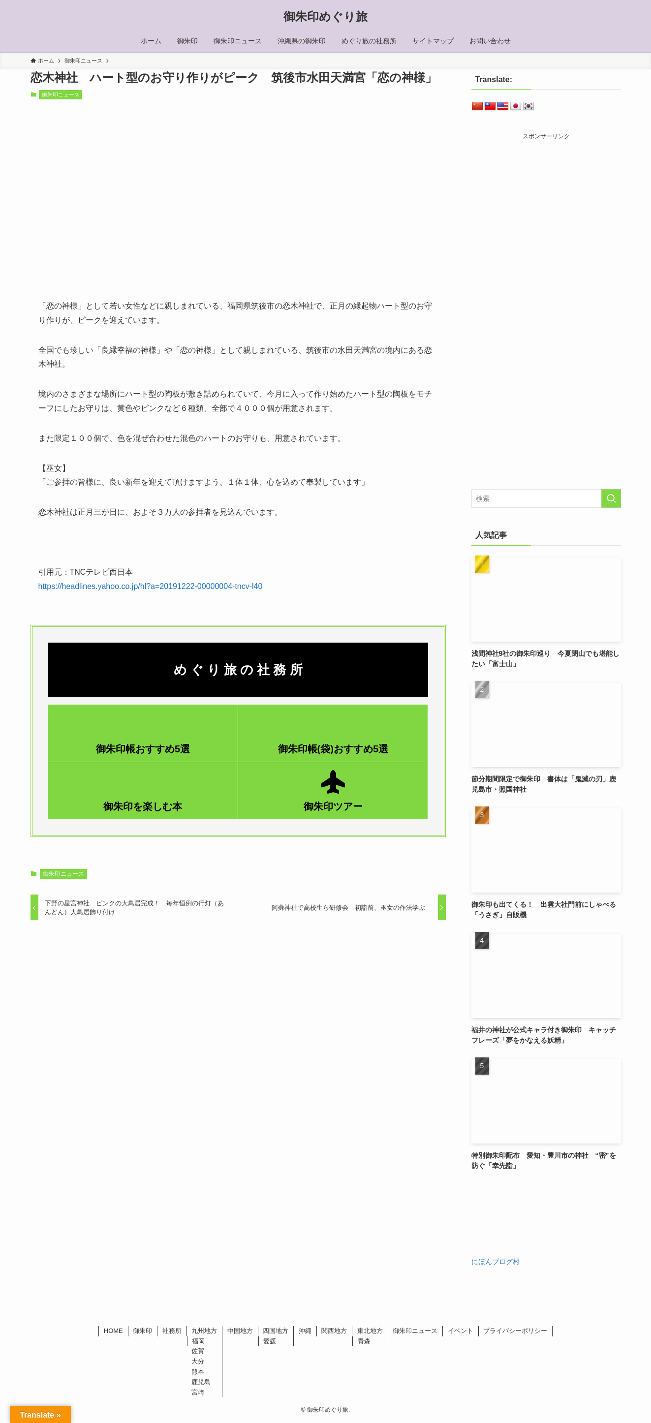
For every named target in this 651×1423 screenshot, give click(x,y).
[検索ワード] (546, 498)
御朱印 (142, 1330)
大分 (197, 1361)
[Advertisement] (554, 210)
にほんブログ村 (495, 1262)
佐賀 (197, 1351)
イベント (460, 1330)
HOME (113, 1330)
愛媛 (269, 1341)
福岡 (198, 1341)
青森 (364, 1341)
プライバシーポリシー (515, 1330)
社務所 (172, 1330)
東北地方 (370, 1330)
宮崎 (197, 1392)
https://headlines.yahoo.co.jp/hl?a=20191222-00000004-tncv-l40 (150, 586)
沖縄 (305, 1330)
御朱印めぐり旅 (325, 17)
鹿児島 (201, 1382)
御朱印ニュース (61, 94)
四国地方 (275, 1330)
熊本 (197, 1371)
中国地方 (240, 1330)
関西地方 (334, 1330)
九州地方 (204, 1330)
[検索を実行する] (611, 498)
